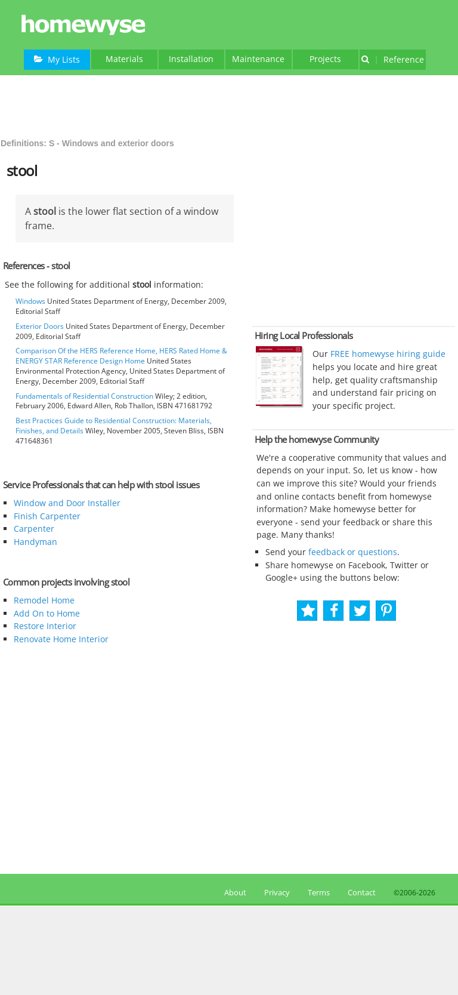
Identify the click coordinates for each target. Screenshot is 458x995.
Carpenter (34, 528)
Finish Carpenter (47, 516)
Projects (325, 58)
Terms (319, 892)
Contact (362, 892)
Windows (30, 301)
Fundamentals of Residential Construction (84, 396)
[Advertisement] (229, 105)
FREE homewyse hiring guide (386, 353)
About (233, 892)
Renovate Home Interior (61, 639)
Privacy (277, 892)
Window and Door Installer (67, 503)
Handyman (35, 541)
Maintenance (258, 58)
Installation (191, 58)
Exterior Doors (40, 326)
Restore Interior (45, 625)
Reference (392, 59)
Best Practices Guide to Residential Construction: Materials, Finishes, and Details (114, 425)
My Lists (57, 59)
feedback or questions (352, 551)
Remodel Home (44, 600)
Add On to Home (47, 613)
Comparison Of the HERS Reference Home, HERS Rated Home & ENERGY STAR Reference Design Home (121, 356)
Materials (124, 58)
